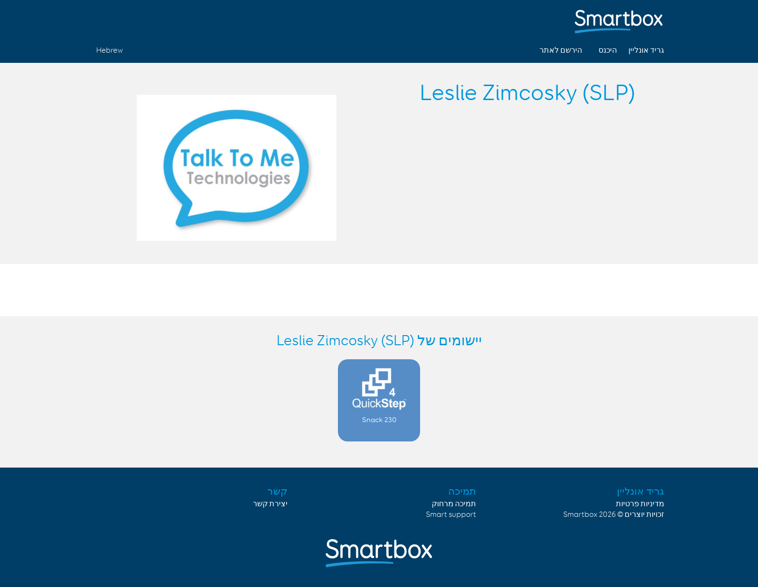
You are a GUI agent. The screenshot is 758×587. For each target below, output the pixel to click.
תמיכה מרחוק (454, 504)
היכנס (607, 50)
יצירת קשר (270, 504)
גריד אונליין (646, 50)
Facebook (149, 18)
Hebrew (109, 50)
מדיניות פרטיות (640, 504)
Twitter (126, 18)
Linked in (103, 18)
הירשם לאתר (560, 50)
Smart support (451, 514)
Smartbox (580, 514)
